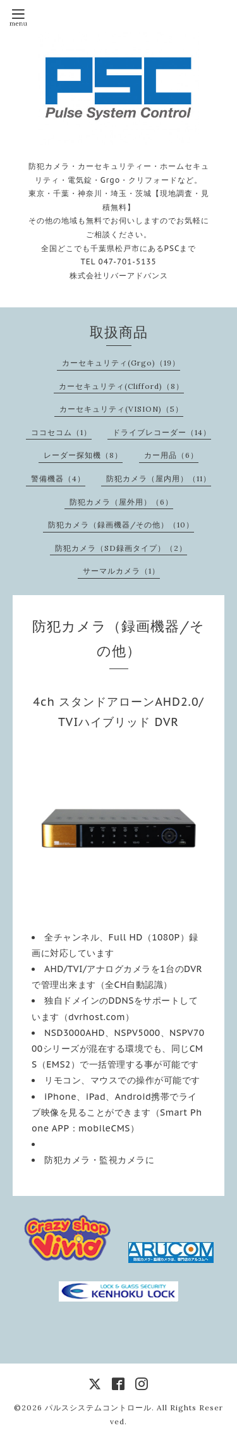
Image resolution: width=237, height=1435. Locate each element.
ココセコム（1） (61, 432)
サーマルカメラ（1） (121, 571)
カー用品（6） (171, 455)
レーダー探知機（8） (83, 455)
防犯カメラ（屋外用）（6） (121, 502)
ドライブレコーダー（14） (161, 432)
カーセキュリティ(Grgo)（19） (121, 362)
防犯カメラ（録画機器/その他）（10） (121, 524)
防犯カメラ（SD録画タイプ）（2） (121, 548)
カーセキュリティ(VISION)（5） (121, 409)
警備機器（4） (58, 478)
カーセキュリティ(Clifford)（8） (121, 386)
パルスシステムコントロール (98, 1407)
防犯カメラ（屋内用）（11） (158, 478)
